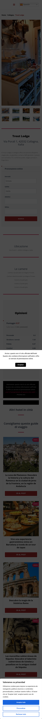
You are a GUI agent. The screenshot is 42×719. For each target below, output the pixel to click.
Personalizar (21, 708)
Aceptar (20, 365)
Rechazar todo (21, 714)
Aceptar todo (21, 702)
